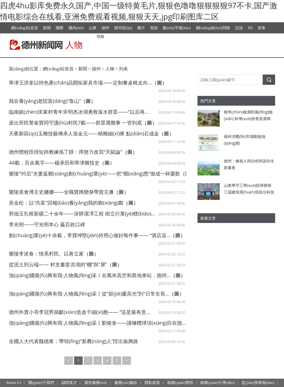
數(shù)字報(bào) (177, 28)
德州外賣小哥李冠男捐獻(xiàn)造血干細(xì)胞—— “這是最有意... (79, 312)
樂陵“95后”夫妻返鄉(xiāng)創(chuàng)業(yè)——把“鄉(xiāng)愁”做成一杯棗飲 (94, 173)
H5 (250, 28)
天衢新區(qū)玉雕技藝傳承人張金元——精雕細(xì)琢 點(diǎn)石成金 (84, 133)
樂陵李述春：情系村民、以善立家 (46, 253)
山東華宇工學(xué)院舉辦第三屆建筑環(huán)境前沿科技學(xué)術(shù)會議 (249, 192)
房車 (261, 28)
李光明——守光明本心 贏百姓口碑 (47, 224)
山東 (93, 28)
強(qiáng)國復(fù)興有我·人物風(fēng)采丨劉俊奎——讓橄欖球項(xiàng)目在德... (97, 322)
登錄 (100, 36)
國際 (60, 28)
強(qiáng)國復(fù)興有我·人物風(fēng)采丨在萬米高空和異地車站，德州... (90, 275)
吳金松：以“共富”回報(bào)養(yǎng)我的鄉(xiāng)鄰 (66, 202)
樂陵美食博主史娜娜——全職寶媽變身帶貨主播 (61, 191)
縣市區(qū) (123, 28)
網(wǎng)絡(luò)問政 (213, 28)
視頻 (154, 28)
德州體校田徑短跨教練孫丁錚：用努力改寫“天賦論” (65, 151)
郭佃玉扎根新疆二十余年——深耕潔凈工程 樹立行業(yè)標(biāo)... (82, 213)
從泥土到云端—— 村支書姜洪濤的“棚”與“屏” (58, 264)
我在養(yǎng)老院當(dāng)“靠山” (45, 101)
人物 (109, 68)
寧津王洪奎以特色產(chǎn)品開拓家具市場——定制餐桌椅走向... (80, 82)
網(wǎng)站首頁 (24, 28)
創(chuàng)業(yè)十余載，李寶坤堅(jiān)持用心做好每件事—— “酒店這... (89, 235)
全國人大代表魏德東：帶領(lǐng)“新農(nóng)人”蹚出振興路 (73, 341)
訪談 (239, 28)
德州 (105, 28)
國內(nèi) (76, 28)
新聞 (47, 28)
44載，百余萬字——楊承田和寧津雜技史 (54, 162)
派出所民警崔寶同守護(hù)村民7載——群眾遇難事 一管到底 (75, 122)
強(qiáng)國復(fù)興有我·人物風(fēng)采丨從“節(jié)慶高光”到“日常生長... (89, 293)
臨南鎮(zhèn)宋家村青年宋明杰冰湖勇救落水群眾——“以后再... (79, 111)
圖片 (141, 28)
